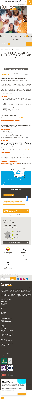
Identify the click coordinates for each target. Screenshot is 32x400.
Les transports (3, 333)
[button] (13, 51)
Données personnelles (4, 320)
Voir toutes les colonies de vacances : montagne (13, 203)
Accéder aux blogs (4, 307)
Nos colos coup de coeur (5, 348)
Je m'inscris (13, 279)
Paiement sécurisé (3, 326)
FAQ (1, 308)
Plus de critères (5, 44)
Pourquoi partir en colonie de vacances (7, 331)
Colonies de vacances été (5, 344)
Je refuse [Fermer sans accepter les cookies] (5, 394)
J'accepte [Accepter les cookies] (22, 394)
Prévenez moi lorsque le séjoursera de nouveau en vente (16, 211)
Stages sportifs (3, 345)
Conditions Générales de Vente (6, 321)
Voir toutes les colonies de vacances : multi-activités (14, 204)
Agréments (2, 325)
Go (29, 44)
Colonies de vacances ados (5, 338)
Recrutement (3, 313)
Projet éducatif (3, 304)
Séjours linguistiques (4, 339)
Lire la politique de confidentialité (8, 390)
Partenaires (2, 311)
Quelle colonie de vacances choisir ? (7, 330)
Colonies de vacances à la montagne (7, 343)
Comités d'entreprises (4, 314)
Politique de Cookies (4, 324)
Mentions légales (3, 323)
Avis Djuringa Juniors (4, 306)
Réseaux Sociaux (3, 312)
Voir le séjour (9, 195)
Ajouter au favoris (14, 215)
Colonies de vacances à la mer (6, 335)
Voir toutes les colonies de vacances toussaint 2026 (13, 201)
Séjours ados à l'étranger (5, 342)
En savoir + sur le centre (18, 242)
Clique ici (27, 150)
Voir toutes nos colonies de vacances (7, 334)
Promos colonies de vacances (5, 347)
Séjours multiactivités (4, 337)
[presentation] (3, 20)
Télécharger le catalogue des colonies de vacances (9, 355)
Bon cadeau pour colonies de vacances (7, 353)
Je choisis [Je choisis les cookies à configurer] (13, 394)
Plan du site (28, 386)
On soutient (2, 309)
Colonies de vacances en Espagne (6, 340)
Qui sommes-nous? (4, 303)
